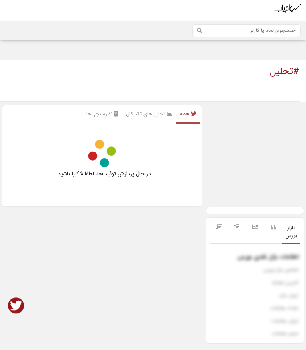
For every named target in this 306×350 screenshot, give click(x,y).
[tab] (291, 232)
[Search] (246, 30)
